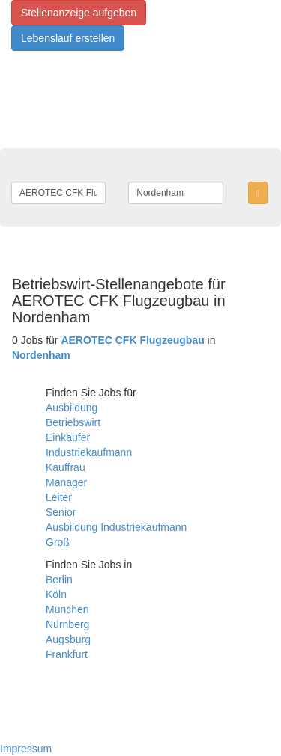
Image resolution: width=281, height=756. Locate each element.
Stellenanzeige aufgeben (78, 13)
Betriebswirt (73, 422)
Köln (56, 594)
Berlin (59, 580)
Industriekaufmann (89, 452)
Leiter (59, 497)
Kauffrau (65, 467)
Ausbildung (71, 408)
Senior (61, 512)
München (67, 609)
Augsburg (68, 639)
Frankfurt (67, 654)
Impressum (26, 749)
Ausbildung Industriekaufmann (116, 527)
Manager (66, 482)
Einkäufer (68, 437)
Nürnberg (67, 624)
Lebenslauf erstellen (68, 38)
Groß (58, 542)
